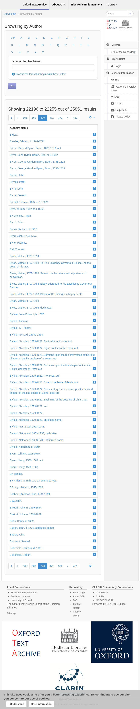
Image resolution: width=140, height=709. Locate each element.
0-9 (13, 37)
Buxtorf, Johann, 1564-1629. (26, 514)
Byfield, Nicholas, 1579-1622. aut (28, 406)
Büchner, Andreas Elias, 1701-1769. (30, 494)
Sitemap (11, 613)
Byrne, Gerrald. (18, 195)
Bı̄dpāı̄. (14, 134)
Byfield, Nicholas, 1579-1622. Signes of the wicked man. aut (44, 348)
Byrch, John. (17, 222)
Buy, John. (16, 500)
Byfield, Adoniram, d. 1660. (25, 446)
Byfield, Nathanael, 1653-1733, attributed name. (37, 440)
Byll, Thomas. (17, 249)
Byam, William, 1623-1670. (25, 453)
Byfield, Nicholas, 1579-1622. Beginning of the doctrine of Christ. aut (48, 399)
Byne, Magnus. (18, 242)
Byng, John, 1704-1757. (23, 235)
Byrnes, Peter (17, 181)
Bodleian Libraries (20, 596)
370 (43, 117)
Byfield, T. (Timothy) (21, 327)
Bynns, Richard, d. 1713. (24, 229)
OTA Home (10, 13)
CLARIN (100, 596)
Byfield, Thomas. (19, 321)
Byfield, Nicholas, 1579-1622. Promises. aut (34, 375)
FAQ (75, 600)
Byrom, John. (17, 175)
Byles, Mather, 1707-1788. (25, 300)
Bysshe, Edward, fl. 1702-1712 (27, 141)
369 (34, 117)
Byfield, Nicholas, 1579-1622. (26, 413)
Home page (79, 592)
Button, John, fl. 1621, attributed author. (32, 527)
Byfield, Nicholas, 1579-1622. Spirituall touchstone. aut (41, 341)
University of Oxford (21, 600)
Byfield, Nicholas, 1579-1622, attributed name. (36, 419)
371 (51, 117)
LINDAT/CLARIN (104, 600)
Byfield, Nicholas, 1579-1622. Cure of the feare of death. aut (44, 382)
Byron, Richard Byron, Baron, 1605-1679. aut (35, 148)
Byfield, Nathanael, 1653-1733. (27, 426)
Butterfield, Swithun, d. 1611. (26, 548)
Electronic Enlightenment (24, 592)
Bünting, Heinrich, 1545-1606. (27, 487)
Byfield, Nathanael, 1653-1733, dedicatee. (33, 433)
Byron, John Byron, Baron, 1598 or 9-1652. (34, 154)
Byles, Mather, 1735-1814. (25, 256)
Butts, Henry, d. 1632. (22, 521)
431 (75, 117)
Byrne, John (17, 188)
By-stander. (16, 473)
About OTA (78, 596)
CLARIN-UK (102, 592)
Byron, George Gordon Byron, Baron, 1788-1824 (37, 161)
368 (25, 117)
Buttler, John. (17, 534)
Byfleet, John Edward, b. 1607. (27, 314)
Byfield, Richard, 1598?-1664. (26, 334)
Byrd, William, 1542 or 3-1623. (27, 208)
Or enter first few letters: (27, 61)
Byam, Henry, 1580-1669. (24, 467)
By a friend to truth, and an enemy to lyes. (33, 480)
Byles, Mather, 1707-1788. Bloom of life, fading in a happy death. (46, 294)
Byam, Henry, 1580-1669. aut (26, 460)
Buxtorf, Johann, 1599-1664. (26, 507)
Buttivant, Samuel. (20, 541)
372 (60, 117)
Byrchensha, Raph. (21, 215)
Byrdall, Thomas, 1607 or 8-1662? (29, 202)
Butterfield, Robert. (20, 554)
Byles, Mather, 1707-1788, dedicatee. (31, 307)
